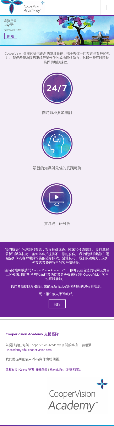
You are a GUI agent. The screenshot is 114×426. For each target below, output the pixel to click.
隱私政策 (11, 369)
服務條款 (42, 369)
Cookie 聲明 (26, 369)
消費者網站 (73, 369)
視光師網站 (57, 369)
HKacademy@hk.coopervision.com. (29, 349)
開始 (10, 36)
